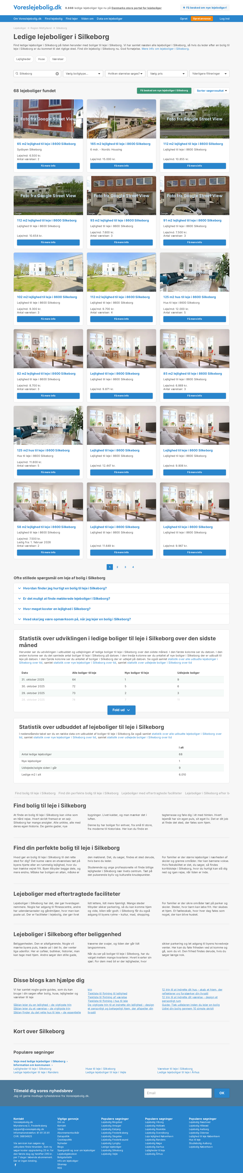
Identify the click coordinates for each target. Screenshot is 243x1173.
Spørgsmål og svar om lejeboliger (76, 1150)
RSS (59, 1167)
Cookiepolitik (64, 1139)
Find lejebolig (53, 18)
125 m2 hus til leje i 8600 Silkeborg (189, 297)
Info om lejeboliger (67, 1160)
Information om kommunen (32, 1065)
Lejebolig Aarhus (154, 1146)
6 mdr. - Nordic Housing (106, 149)
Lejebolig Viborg (154, 1122)
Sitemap (62, 1164)
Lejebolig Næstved (199, 1122)
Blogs (60, 1146)
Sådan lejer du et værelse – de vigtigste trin (42, 1008)
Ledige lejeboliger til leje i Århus (178, 1072)
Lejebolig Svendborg (157, 1132)
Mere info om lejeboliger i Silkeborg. (166, 48)
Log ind (225, 18)
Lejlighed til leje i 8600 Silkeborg (184, 149)
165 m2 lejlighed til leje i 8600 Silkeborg (120, 144)
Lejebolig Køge (153, 1143)
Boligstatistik (64, 1157)
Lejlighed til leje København (204, 1136)
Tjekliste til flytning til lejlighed (107, 993)
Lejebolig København (201, 1146)
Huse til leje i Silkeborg (101, 1068)
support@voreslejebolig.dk (29, 1129)
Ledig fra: (23, 542)
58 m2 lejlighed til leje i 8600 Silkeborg (46, 527)
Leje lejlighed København (159, 1136)
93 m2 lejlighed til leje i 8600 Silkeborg (119, 220)
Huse (41, 59)
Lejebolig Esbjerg (111, 1129)
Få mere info (48, 165)
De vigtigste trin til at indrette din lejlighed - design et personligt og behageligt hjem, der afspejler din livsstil (121, 1008)
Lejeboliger (20, 28)
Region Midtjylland (41, 28)
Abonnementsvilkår (68, 1132)
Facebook (15, 1165)
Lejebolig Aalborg (199, 1129)
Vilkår (60, 1129)
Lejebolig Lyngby (111, 1143)
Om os (61, 1122)
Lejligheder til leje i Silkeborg (32, 1068)
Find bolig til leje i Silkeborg (35, 793)
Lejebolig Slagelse (111, 1136)
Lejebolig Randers (155, 1139)
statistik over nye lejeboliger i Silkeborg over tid (84, 662)
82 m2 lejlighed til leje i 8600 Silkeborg (46, 373)
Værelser (58, 59)
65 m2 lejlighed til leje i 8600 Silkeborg (46, 144)
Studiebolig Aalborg (200, 1143)
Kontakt (61, 1125)
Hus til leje (194, 1139)
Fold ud (119, 710)
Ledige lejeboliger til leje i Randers (36, 1072)
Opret (183, 18)
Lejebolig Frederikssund (114, 1139)
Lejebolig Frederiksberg (114, 1132)
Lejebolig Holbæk (155, 1125)
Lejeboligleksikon (67, 1153)
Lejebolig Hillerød (199, 1125)
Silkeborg (61, 28)
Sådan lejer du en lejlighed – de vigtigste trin (42, 1004)
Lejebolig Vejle (109, 1153)
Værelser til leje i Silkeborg (175, 1068)
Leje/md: (23, 155)
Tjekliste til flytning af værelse (107, 997)
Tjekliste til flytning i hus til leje (108, 1001)
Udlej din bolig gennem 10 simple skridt (188, 1008)
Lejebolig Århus (154, 1153)
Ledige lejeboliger (111, 1146)
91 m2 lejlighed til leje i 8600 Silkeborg (192, 220)
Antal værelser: (27, 159)
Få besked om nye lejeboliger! (206, 7)
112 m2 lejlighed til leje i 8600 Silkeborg (193, 144)
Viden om (87, 18)
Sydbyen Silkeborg (29, 149)
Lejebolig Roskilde (155, 1129)
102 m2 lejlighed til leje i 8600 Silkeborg (47, 297)
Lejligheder (23, 59)
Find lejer (72, 18)
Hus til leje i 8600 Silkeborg (181, 302)
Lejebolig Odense (199, 1132)
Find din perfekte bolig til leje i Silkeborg (88, 793)
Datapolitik (63, 1136)
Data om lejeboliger (109, 18)
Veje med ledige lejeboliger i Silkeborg (39, 1061)
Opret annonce (202, 18)
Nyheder (62, 1143)
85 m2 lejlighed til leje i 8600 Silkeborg (192, 373)
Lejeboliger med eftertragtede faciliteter (152, 793)
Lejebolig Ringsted (111, 1122)
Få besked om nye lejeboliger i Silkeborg (164, 90)
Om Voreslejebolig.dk (28, 18)
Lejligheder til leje (155, 1150)
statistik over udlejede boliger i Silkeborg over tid (159, 662)
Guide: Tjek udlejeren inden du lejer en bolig (191, 1004)
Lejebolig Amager (111, 1125)
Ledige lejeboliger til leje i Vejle (106, 1072)
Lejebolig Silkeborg (112, 1150)
